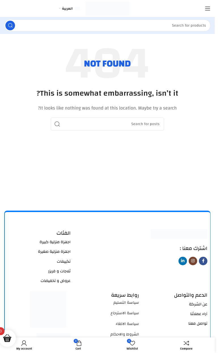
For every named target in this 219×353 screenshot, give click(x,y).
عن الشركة (198, 304)
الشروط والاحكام (124, 334)
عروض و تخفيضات (56, 280)
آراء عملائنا (198, 314)
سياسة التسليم (126, 302)
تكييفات (64, 261)
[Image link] (179, 234)
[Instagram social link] (193, 261)
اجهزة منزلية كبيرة (55, 242)
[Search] (107, 25)
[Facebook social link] (203, 261)
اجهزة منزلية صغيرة (54, 251)
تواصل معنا (197, 323)
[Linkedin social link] (182, 261)
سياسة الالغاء (127, 324)
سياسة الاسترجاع (124, 313)
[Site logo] (107, 8)
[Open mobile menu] (207, 8)
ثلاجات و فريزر (59, 271)
